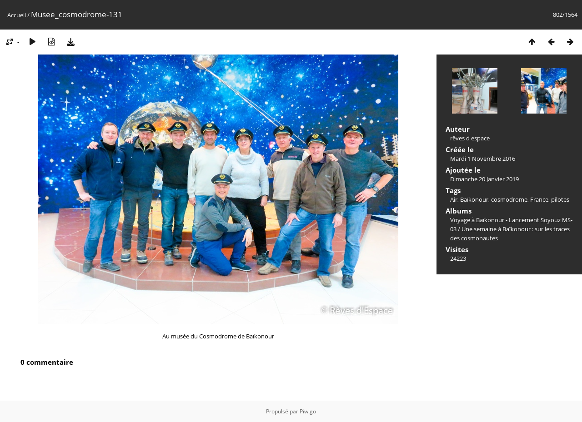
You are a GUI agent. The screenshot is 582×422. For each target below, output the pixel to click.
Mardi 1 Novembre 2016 (482, 158)
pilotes (560, 199)
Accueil (16, 15)
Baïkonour (474, 199)
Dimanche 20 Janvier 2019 (484, 179)
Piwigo (308, 411)
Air (453, 199)
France (539, 199)
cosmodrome (509, 199)
